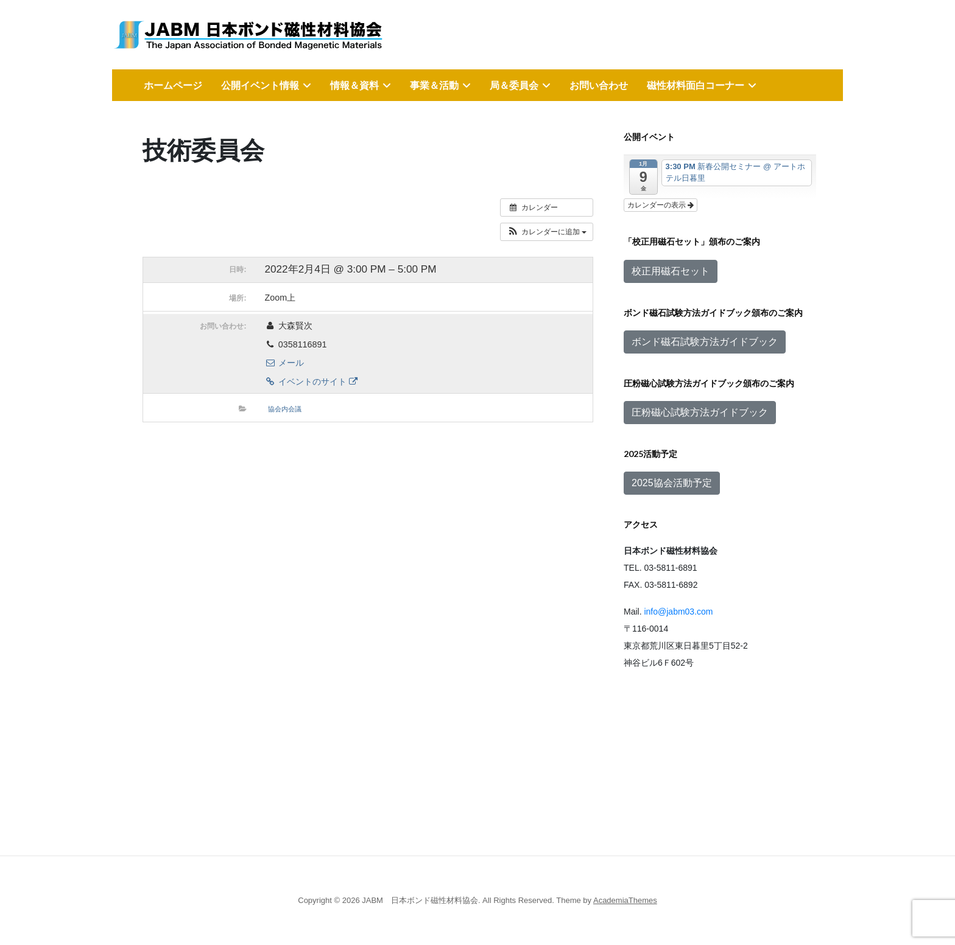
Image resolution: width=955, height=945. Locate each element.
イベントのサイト (311, 381)
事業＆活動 (434, 85)
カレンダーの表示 (660, 205)
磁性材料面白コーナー (695, 85)
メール (284, 363)
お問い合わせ (598, 85)
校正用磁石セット (671, 271)
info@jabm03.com (678, 611)
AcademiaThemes (625, 900)
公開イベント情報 (260, 85)
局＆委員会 (514, 85)
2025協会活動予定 (672, 483)
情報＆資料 (354, 85)
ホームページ (173, 85)
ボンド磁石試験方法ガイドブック (705, 342)
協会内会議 (284, 409)
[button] (547, 231)
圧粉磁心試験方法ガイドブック (700, 412)
